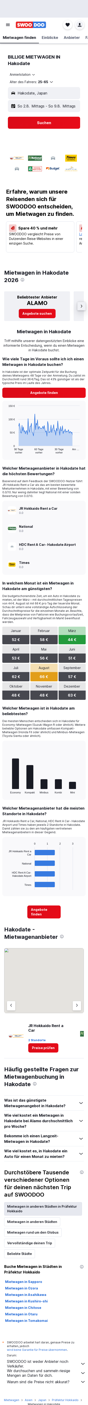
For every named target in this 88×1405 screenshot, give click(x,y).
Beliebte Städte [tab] (19, 1254)
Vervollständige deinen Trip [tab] (29, 1243)
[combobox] (23, 74)
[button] (8, 25)
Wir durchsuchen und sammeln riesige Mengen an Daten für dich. (46, 1373)
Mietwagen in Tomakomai (26, 1321)
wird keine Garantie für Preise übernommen (37, 1350)
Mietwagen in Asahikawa (25, 1295)
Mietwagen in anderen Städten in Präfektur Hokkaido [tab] (42, 1208)
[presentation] (22, 280)
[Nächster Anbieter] (77, 1005)
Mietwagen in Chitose (23, 1308)
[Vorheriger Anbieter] (11, 1005)
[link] (37, 313)
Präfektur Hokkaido (65, 1400)
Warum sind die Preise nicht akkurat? (46, 1382)
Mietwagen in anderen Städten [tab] (32, 1222)
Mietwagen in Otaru (21, 1314)
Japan (42, 1400)
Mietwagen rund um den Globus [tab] (33, 1232)
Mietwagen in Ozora (21, 1288)
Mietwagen (11, 1400)
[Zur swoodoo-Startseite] (31, 25)
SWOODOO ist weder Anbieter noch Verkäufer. (46, 1363)
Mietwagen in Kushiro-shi (26, 1301)
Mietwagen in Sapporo (23, 1282)
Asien (28, 1400)
